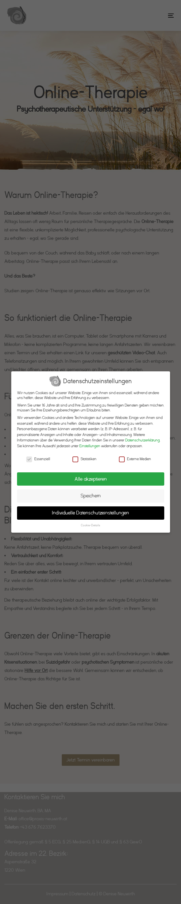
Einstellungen (89, 445)
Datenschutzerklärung (142, 440)
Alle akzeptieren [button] (90, 479)
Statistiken (84, 458)
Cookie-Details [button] (90, 525)
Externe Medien (135, 458)
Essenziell (38, 458)
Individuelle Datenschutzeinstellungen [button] (90, 513)
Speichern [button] (91, 496)
